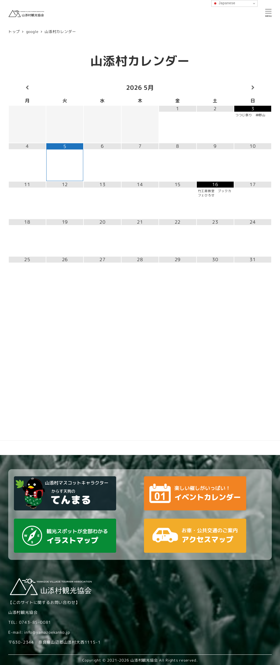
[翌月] (252, 88)
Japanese (224, 3)
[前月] (27, 88)
